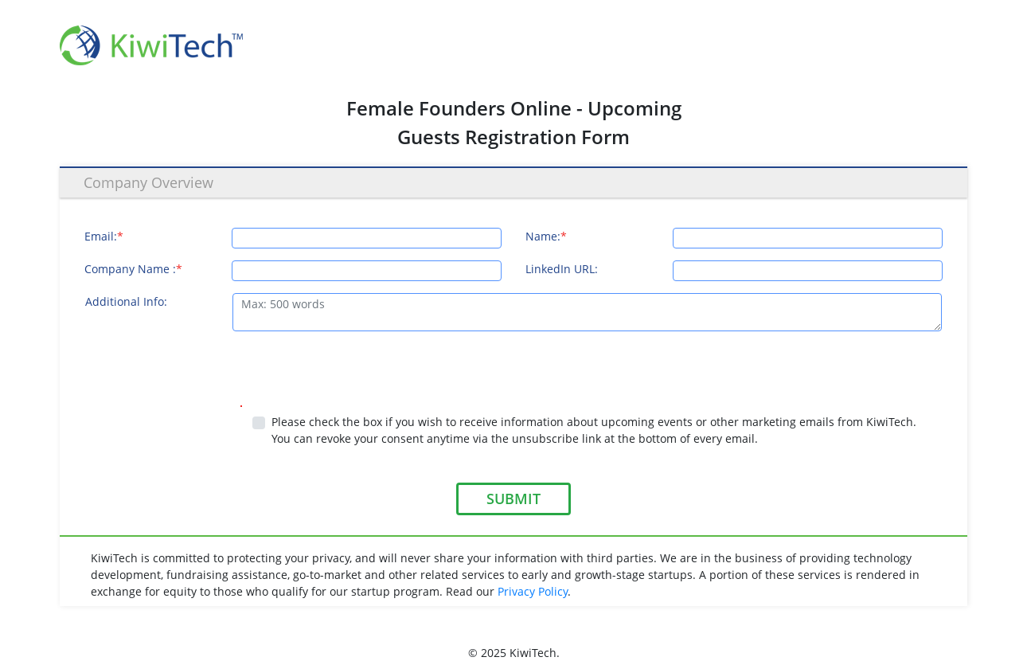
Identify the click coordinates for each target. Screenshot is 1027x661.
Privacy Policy (533, 591)
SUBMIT (513, 498)
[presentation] (205, 374)
